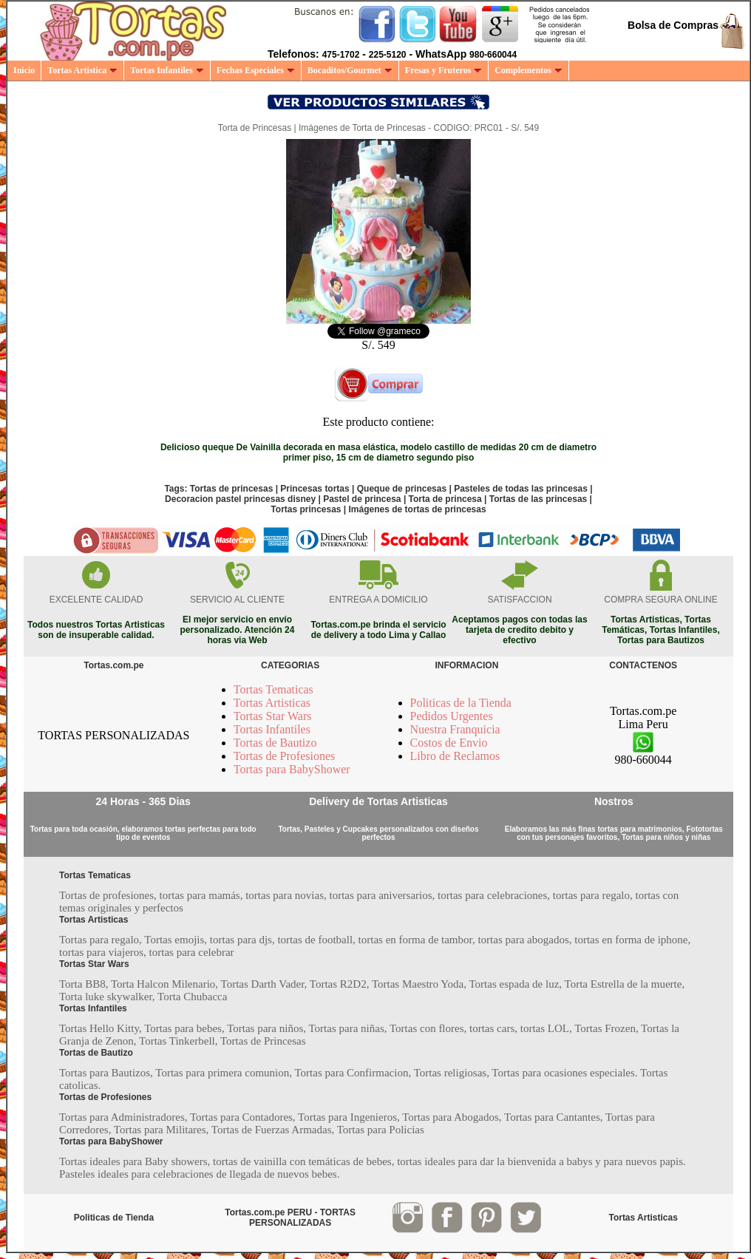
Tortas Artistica (82, 70)
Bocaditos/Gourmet (350, 70)
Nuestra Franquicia (455, 729)
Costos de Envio (449, 742)
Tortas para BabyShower (292, 769)
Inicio (24, 70)
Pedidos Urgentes (451, 716)
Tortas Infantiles (167, 70)
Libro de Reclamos (455, 756)
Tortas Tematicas (273, 689)
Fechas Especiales (256, 70)
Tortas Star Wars (273, 716)
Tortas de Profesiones (285, 756)
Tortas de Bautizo (275, 742)
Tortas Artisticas (272, 702)
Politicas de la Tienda (461, 702)
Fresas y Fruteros (444, 70)
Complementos (529, 70)
